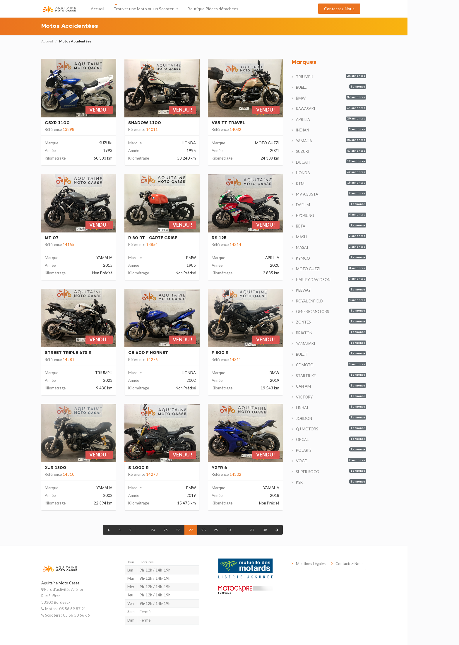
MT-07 (77, 238)
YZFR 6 (245, 468)
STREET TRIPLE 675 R (94, 353)
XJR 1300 (81, 468)
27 (217, 530)
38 (291, 530)
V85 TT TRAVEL (254, 123)
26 (204, 530)
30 (254, 530)
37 (278, 530)
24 (179, 530)
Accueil (123, 8)
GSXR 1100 (83, 123)
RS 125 (244, 238)
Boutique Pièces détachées (238, 8)
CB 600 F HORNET (174, 353)
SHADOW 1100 (170, 123)
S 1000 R (164, 468)
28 (229, 530)
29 (242, 530)
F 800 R (245, 353)
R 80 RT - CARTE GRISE (178, 238)
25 (191, 530)
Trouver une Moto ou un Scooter (169, 8)
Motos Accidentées (101, 41)
